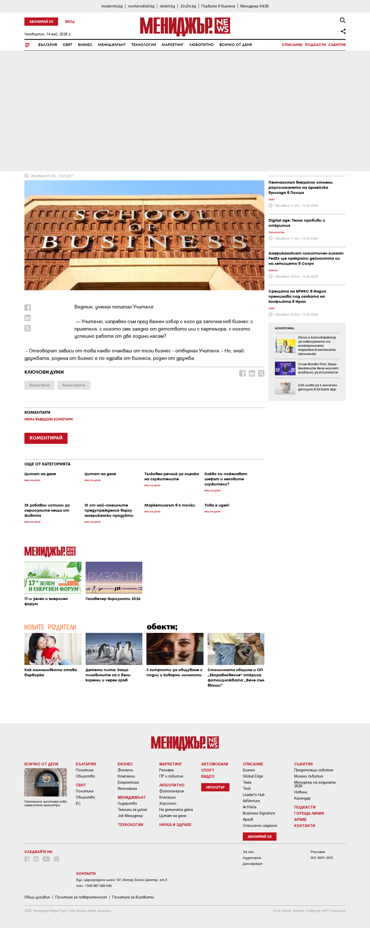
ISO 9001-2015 (322, 857)
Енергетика (128, 782)
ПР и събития (171, 776)
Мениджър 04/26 (254, 6)
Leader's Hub (254, 794)
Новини (300, 792)
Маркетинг (172, 44)
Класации (167, 797)
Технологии (143, 44)
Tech (247, 788)
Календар (302, 798)
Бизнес (85, 44)
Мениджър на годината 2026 (315, 784)
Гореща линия (309, 813)
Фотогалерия (171, 791)
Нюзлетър (215, 787)
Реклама (166, 770)
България (47, 44)
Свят (67, 44)
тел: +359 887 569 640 (94, 885)
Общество (85, 776)
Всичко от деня (235, 44)
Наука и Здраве (175, 824)
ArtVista (249, 807)
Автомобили (214, 764)
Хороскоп (167, 803)
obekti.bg (167, 6)
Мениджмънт (112, 44)
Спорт (208, 770)
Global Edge (253, 776)
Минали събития (308, 776)
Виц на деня (38, 129)
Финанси (125, 770)
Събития (337, 44)
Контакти (304, 825)
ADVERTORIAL (284, 328)
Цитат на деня (172, 816)
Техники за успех (132, 809)
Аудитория (252, 857)
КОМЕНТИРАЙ (46, 438)
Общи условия (37, 897)
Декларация (252, 863)
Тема (247, 782)
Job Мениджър (130, 816)
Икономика (127, 788)
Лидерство (127, 803)
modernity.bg (112, 6)
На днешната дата (176, 809)
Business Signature (259, 813)
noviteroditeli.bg (141, 6)
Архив (248, 819)
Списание (292, 44)
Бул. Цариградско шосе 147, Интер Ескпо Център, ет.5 (121, 880)
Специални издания (260, 825)
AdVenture (251, 801)
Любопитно (201, 44)
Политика (84, 770)
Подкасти (315, 44)
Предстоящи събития (313, 770)
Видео (208, 776)
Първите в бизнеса (218, 6)
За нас (248, 852)
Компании (126, 776)
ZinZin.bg (188, 6)
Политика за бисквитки (133, 897)
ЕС (78, 803)
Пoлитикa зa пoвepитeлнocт (81, 897)
